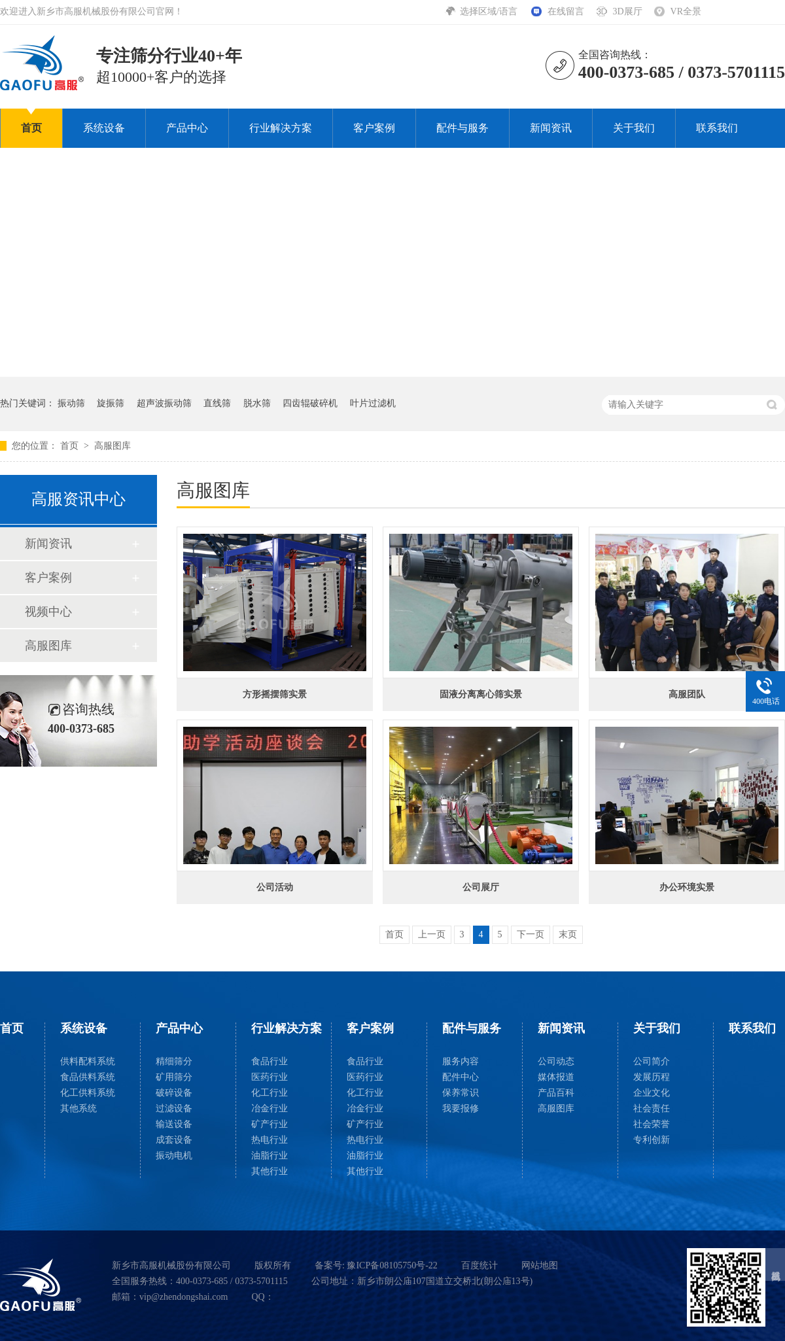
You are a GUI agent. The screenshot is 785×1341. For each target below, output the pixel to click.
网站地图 (539, 1265)
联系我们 (717, 127)
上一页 (431, 934)
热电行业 (269, 1140)
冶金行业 (269, 1108)
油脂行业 (269, 1155)
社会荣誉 (651, 1124)
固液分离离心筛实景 (481, 694)
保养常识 (460, 1093)
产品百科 (556, 1093)
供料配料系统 (87, 1061)
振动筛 (71, 403)
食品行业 (269, 1061)
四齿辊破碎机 (310, 403)
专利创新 (651, 1140)
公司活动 (274, 887)
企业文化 (651, 1093)
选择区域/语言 (489, 11)
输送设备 (174, 1124)
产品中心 (187, 127)
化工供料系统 (87, 1093)
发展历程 (651, 1077)
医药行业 (269, 1077)
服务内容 (460, 1061)
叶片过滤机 (373, 403)
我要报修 (460, 1108)
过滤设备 (174, 1108)
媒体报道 (556, 1077)
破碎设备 (174, 1093)
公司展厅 (480, 887)
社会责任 (651, 1108)
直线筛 (217, 403)
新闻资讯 (551, 127)
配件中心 (460, 1077)
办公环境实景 (686, 887)
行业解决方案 (280, 127)
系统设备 (104, 127)
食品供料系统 (87, 1077)
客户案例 (374, 127)
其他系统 (78, 1108)
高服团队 (687, 694)
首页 (31, 127)
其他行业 (269, 1171)
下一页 (530, 934)
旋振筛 (110, 403)
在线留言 (566, 11)
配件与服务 (462, 127)
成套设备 (174, 1140)
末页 (568, 934)
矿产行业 (269, 1124)
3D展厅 (627, 11)
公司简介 (651, 1061)
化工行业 (269, 1093)
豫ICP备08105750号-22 (392, 1265)
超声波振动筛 (164, 403)
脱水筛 (257, 403)
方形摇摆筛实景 (275, 694)
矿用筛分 (174, 1077)
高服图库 (112, 446)
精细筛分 (174, 1061)
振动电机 (174, 1155)
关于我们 (634, 127)
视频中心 (48, 611)
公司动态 (556, 1061)
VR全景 (686, 11)
